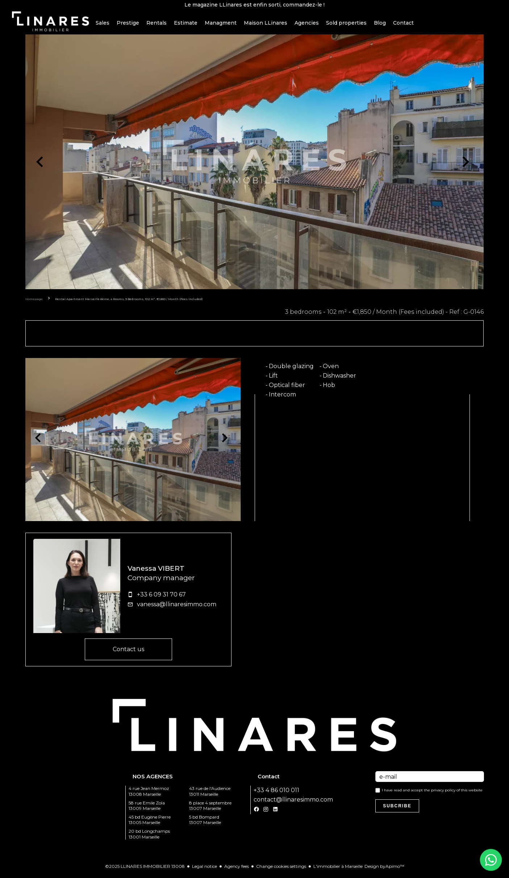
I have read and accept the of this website (432, 793)
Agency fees (236, 869)
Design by (384, 869)
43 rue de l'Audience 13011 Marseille (209, 794)
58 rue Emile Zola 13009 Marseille (147, 808)
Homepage (34, 302)
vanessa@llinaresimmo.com (176, 607)
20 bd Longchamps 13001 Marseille (149, 837)
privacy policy (443, 793)
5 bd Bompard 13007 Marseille (205, 823)
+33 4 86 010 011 (276, 793)
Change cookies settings (281, 869)
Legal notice (204, 869)
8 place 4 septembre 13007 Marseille (210, 808)
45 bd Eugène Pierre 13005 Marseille (150, 823)
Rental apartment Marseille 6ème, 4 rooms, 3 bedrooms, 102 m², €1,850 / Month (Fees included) (129, 302)
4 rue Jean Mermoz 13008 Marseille (149, 794)
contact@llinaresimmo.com (293, 802)
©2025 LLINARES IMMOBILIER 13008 (145, 869)
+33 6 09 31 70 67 (161, 597)
